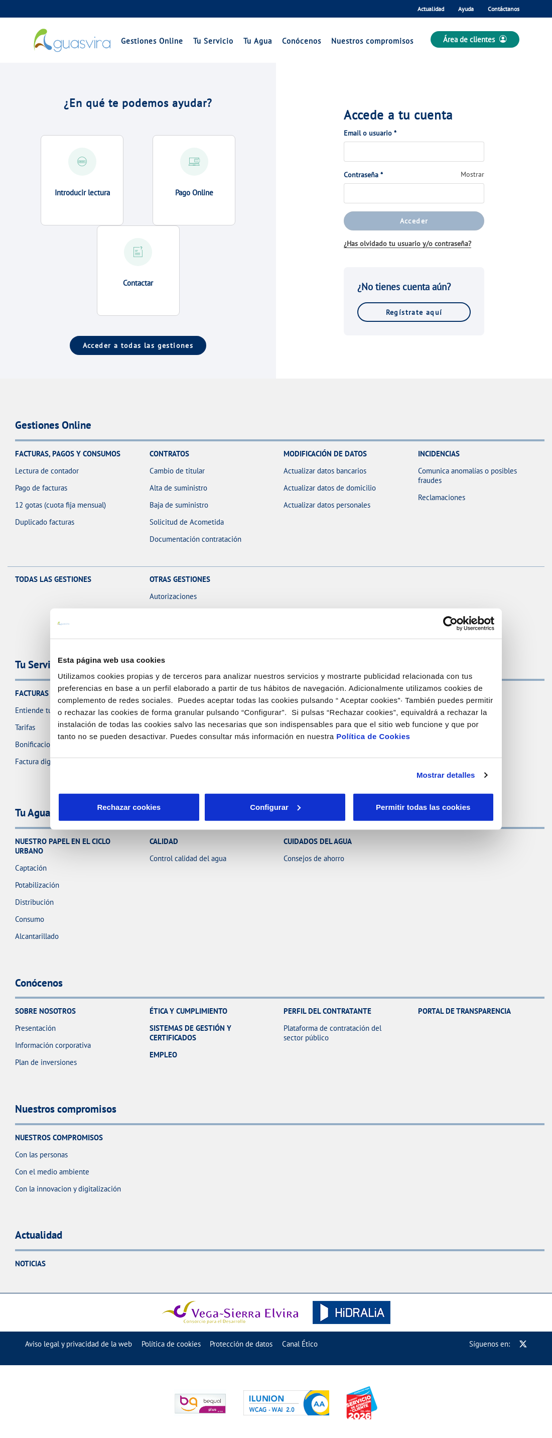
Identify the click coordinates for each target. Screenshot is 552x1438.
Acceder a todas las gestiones (138, 345)
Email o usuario (370, 133)
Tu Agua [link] (257, 41)
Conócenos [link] (301, 41)
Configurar (201, 806)
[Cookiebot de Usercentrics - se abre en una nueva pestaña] (450, 623)
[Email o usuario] (414, 152)
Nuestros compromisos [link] (372, 41)
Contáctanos (503, 9)
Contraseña (363, 174)
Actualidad (431, 9)
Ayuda (466, 9)
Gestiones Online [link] (152, 41)
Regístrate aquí (414, 312)
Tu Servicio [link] (213, 41)
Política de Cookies (373, 736)
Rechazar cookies (104, 806)
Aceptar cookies (297, 806)
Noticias (30, 1263)
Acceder (414, 220)
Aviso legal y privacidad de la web (78, 1344)
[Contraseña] (414, 193)
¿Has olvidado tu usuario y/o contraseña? (407, 243)
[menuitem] (78, 1344)
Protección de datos (241, 1344)
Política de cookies (171, 1344)
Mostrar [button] (472, 174)
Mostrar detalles (446, 775)
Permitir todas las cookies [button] (422, 806)
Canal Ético (300, 1344)
